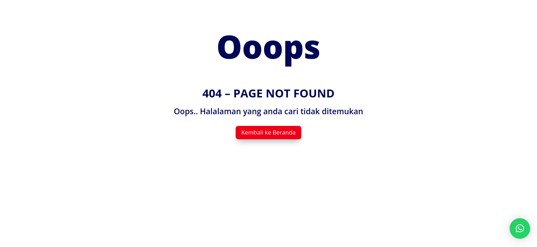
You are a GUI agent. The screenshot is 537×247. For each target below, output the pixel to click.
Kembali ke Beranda (268, 132)
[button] (520, 228)
